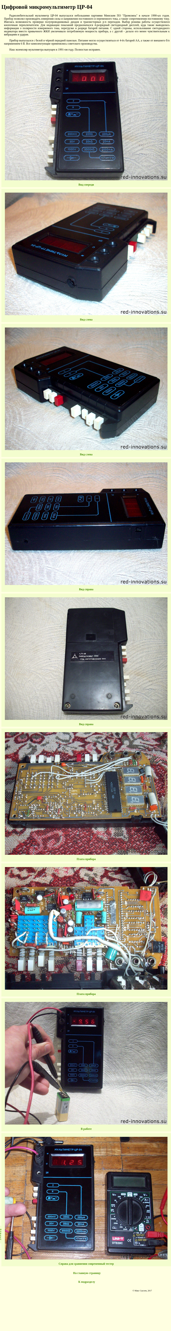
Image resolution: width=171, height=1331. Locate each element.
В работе (86, 1128)
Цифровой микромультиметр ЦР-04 (46, 7)
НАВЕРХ (0, 1234)
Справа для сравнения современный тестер (86, 1263)
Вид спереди (86, 184)
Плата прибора (86, 859)
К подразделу (86, 1281)
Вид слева (86, 319)
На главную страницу (87, 1273)
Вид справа (86, 589)
